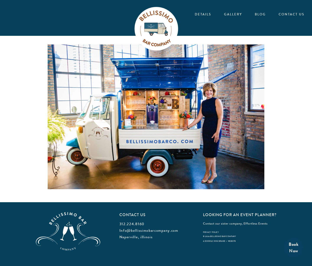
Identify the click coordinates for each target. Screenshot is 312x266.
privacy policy (211, 232)
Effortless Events (256, 223)
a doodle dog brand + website (219, 241)
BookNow (294, 247)
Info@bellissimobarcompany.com (148, 230)
